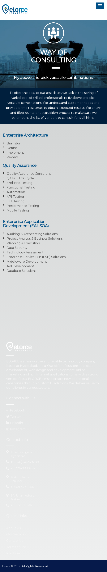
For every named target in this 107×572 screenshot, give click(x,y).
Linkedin (14, 423)
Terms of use (16, 547)
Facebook (15, 410)
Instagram (15, 429)
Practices (13, 553)
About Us (13, 528)
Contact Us (14, 540)
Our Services (16, 534)
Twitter (13, 417)
